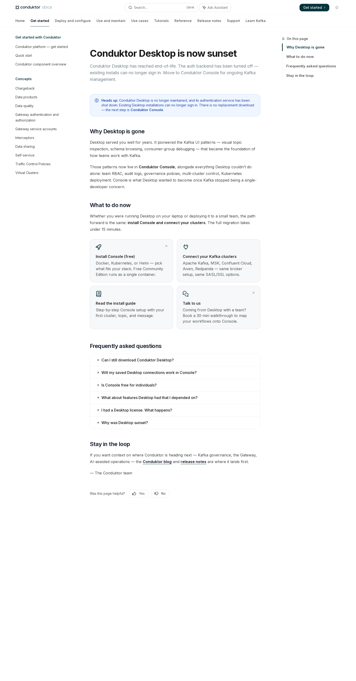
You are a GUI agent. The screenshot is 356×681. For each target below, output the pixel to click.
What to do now (300, 56)
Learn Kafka (256, 22)
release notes (193, 461)
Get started (39, 22)
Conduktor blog (157, 461)
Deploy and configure (73, 22)
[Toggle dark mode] (337, 7)
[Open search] (161, 7)
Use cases (139, 22)
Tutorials (161, 22)
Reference (183, 22)
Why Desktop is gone (306, 47)
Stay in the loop (300, 75)
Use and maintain (111, 22)
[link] (131, 260)
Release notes (209, 22)
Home (20, 22)
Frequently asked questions (311, 66)
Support (233, 22)
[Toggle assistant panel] (215, 7)
